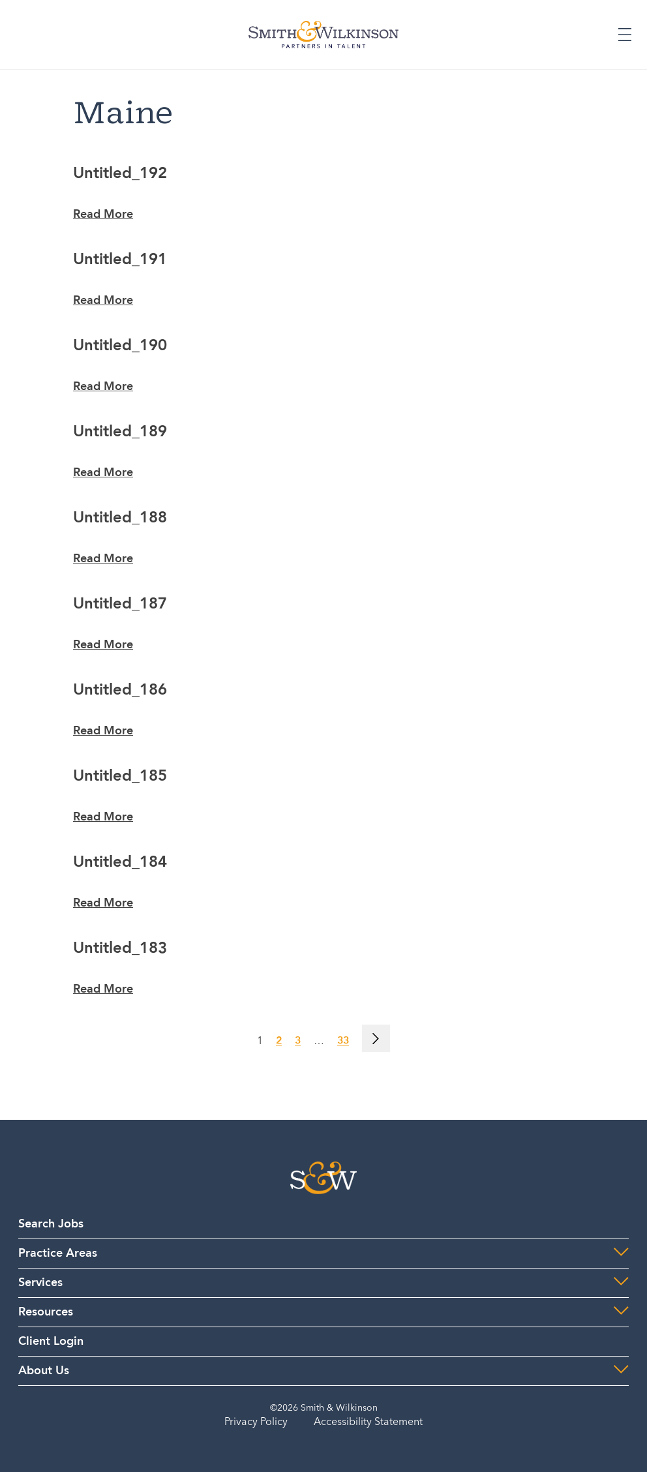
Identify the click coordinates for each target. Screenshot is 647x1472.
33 (343, 1041)
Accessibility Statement (368, 1422)
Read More (103, 214)
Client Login (50, 1341)
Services (40, 1283)
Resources (45, 1312)
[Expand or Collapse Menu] (624, 34)
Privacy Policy (256, 1422)
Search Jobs (50, 1224)
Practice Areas (57, 1253)
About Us (43, 1371)
